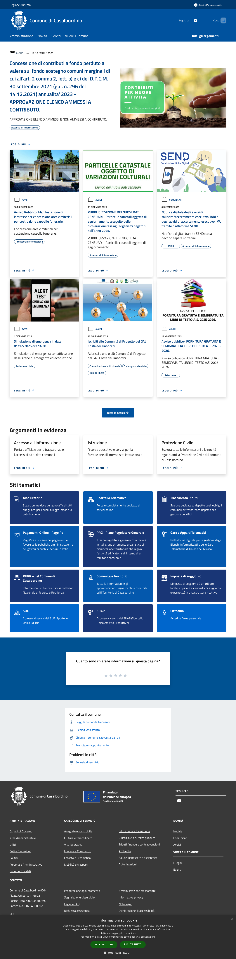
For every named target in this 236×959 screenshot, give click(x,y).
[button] (118, 953)
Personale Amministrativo (26, 864)
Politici (14, 858)
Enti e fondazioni (20, 851)
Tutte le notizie (118, 412)
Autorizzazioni (128, 864)
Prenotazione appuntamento (82, 890)
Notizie (177, 831)
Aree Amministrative (23, 838)
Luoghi (177, 863)
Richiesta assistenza (77, 910)
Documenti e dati (20, 871)
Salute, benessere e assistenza (138, 857)
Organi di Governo (21, 831)
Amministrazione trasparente (137, 890)
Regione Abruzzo (20, 5)
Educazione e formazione (134, 831)
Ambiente (125, 851)
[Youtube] (189, 20)
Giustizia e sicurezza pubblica (137, 838)
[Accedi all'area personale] (207, 5)
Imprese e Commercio (77, 851)
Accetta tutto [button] (104, 944)
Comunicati (171, 200)
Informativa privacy (131, 897)
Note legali (125, 904)
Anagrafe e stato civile (78, 831)
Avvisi (20, 53)
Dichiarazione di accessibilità (137, 910)
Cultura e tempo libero (78, 838)
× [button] (231, 918)
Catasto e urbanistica (77, 858)
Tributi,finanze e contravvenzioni (139, 844)
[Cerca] (222, 20)
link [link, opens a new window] (153, 936)
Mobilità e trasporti (76, 864)
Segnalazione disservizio (79, 897)
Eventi (177, 869)
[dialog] (118, 937)
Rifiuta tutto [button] (133, 944)
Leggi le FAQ (72, 904)
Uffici (13, 844)
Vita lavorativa (73, 844)
